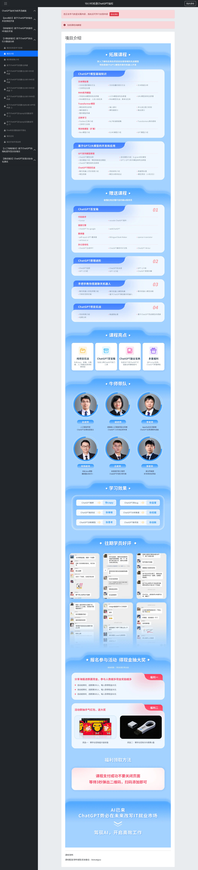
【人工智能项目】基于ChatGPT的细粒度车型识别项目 (17, 150)
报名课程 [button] (114, 14)
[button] (190, 3)
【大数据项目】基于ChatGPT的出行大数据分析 (17, 40)
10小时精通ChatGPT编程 (99, 3)
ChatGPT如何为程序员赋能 (14, 10)
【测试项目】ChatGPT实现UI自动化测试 (17, 160)
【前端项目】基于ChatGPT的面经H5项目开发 (17, 30)
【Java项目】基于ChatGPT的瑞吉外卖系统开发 (17, 19)
